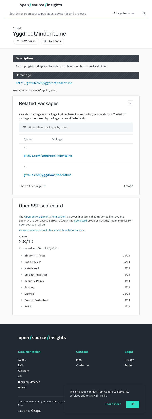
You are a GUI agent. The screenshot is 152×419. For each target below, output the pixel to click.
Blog (79, 359)
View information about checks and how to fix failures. (52, 230)
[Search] (144, 13)
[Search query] (59, 13)
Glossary (23, 371)
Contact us (82, 365)
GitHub (22, 387)
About (22, 359)
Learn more (113, 404)
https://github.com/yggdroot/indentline (44, 83)
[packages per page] (34, 186)
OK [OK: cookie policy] (133, 404)
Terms (128, 365)
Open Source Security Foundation (44, 216)
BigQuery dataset (29, 382)
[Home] (41, 5)
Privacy (129, 359)
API (20, 376)
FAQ (20, 365)
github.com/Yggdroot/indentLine (48, 156)
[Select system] (125, 13)
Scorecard (80, 220)
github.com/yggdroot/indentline (47, 175)
